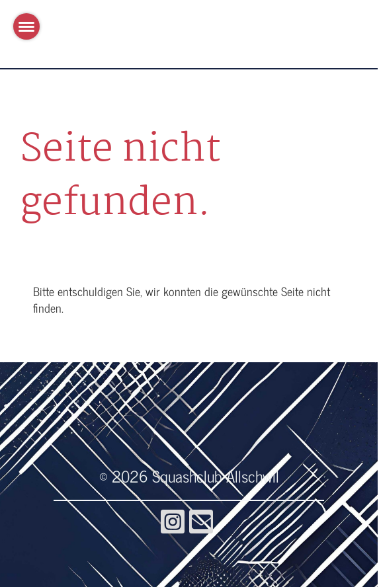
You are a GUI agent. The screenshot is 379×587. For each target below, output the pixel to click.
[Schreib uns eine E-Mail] (201, 523)
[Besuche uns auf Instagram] (173, 523)
